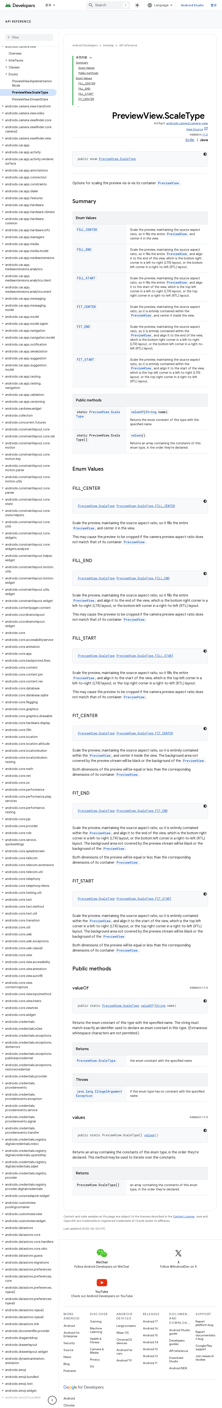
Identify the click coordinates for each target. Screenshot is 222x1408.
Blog (67, 1364)
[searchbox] (29, 37)
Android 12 (150, 1356)
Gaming (95, 1321)
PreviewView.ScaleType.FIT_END (142, 811)
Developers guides (176, 1342)
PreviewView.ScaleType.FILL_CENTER (145, 506)
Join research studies (205, 1357)
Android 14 (150, 1342)
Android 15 (150, 1335)
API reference (18, 21)
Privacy (95, 1359)
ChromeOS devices (124, 1341)
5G (92, 1366)
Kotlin (189, 140)
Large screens (126, 1326)
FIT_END (83, 327)
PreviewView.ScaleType (117, 159)
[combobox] (108, 5)
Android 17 (150, 1321)
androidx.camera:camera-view (187, 123)
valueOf (137, 412)
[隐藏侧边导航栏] (52, 1400)
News (67, 1357)
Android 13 (150, 1349)
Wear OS (122, 1333)
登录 (214, 5)
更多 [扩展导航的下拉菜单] (48, 5)
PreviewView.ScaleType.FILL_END (143, 578)
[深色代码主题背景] (205, 154)
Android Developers (85, 45)
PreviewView (168, 183)
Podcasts (70, 1371)
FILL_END (84, 249)
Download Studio (176, 1359)
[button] (28, 46)
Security (69, 1343)
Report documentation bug (205, 1335)
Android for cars (124, 1351)
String (151, 412)
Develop (108, 45)
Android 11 (150, 1363)
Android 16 (150, 1328)
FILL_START (86, 278)
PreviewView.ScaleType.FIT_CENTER (144, 733)
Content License (183, 1216)
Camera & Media (97, 1351)
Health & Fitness (95, 1340)
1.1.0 (205, 134)
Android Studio (192, 5)
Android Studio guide (179, 1331)
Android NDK (178, 1368)
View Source (194, 129)
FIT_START (85, 359)
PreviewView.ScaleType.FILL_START (144, 656)
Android (69, 1326)
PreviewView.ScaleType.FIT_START (143, 899)
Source (68, 1350)
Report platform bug (204, 1323)
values (136, 435)
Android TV (124, 1360)
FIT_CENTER (86, 307)
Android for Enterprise (72, 1334)
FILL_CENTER (87, 230)
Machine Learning (96, 1330)
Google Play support (204, 1347)
